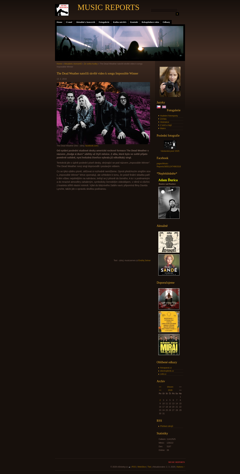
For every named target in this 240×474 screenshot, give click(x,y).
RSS (134, 467)
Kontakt (134, 22)
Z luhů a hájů (166, 125)
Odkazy (166, 22)
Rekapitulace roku (150, 22)
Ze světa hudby (91, 64)
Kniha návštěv (119, 22)
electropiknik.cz (167, 371)
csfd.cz (163, 374)
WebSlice (142, 467)
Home (59, 22)
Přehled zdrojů (166, 426)
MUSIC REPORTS (109, 7)
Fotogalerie (104, 22)
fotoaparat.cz (166, 368)
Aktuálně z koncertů (85, 22)
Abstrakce (164, 122)
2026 (170, 390)
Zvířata (163, 119)
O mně (69, 22)
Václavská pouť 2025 (170, 151)
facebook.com (91, 146)
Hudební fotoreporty (169, 116)
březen (170, 387)
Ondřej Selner (144, 260)
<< (160, 387)
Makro (163, 128)
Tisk (149, 467)
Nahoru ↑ (181, 467)
